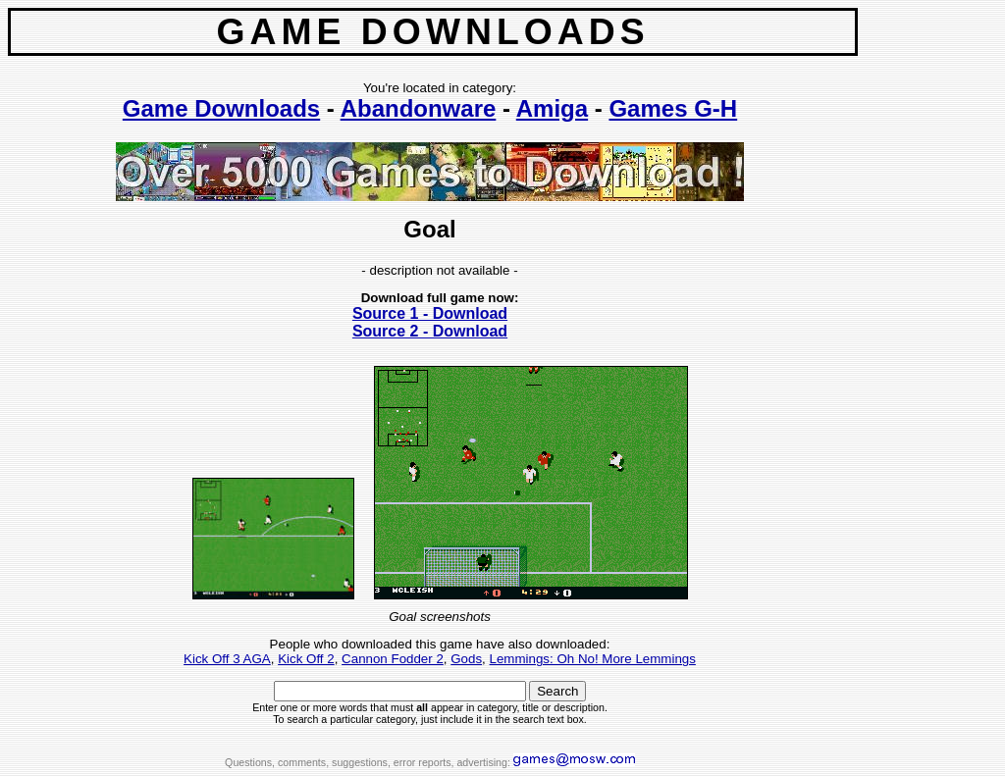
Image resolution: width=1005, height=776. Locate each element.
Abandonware (419, 108)
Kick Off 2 (306, 658)
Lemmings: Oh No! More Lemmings (593, 658)
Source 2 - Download (429, 331)
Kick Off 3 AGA (227, 658)
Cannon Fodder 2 (393, 658)
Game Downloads (221, 108)
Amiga (552, 108)
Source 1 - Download (429, 313)
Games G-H (672, 108)
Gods (466, 658)
